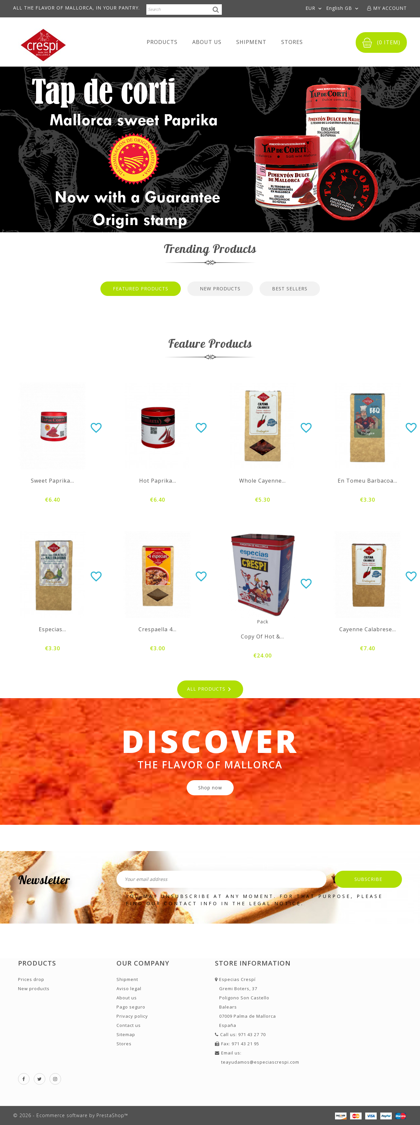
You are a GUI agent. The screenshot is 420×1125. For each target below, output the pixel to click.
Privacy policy (132, 1016)
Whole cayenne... (262, 480)
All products (210, 689)
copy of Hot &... (262, 636)
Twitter (39, 1079)
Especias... (52, 629)
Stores (292, 42)
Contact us (128, 1025)
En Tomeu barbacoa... (367, 480)
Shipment (251, 42)
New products (34, 988)
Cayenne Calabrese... (367, 629)
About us (206, 42)
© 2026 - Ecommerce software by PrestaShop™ (70, 1115)
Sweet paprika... (52, 480)
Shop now (210, 787)
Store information (253, 963)
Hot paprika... (157, 480)
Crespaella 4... (157, 629)
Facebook (24, 1079)
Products (162, 42)
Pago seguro (130, 1007)
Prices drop (31, 979)
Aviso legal (128, 988)
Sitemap (125, 1034)
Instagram (55, 1079)
